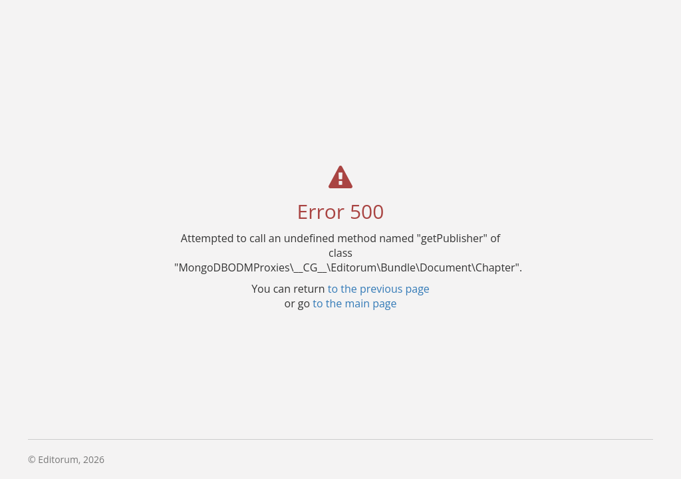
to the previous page (379, 288)
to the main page (354, 302)
